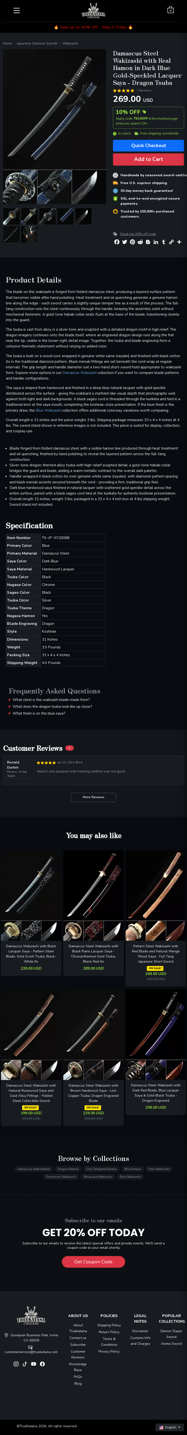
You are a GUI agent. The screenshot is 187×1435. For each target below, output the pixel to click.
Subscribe (78, 1344)
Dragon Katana (68, 1169)
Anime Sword (171, 1343)
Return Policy (109, 1332)
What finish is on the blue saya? (39, 713)
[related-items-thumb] (31, 895)
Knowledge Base (78, 1367)
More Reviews (93, 797)
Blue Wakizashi (48, 410)
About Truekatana (78, 1328)
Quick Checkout (148, 145)
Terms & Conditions (109, 1342)
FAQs (78, 1376)
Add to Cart (148, 159)
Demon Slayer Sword (171, 1334)
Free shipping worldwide (156, 133)
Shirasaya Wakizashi (98, 1177)
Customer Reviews (78, 1354)
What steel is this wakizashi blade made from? (51, 699)
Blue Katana (132, 1169)
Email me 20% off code (138, 234)
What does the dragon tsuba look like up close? (52, 706)
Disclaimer (140, 1331)
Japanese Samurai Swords (37, 43)
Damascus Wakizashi (79, 372)
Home (7, 43)
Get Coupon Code (93, 1261)
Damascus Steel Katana (34, 1169)
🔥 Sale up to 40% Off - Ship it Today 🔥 (93, 27)
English (168, 1427)
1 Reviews (144, 90)
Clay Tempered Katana (101, 1169)
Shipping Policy (109, 1325)
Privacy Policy (109, 1351)
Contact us (78, 1338)
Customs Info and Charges (140, 1341)
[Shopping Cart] (170, 10)
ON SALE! (155, 968)
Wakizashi (70, 43)
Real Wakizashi (159, 1169)
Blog (78, 1383)
